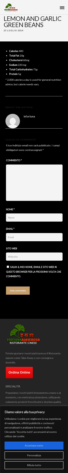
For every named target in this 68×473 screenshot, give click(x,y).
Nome (10, 209)
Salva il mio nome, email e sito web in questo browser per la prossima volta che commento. (33, 272)
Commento (14, 160)
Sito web (11, 248)
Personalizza (34, 455)
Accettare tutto (34, 445)
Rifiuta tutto (34, 465)
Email (10, 228)
